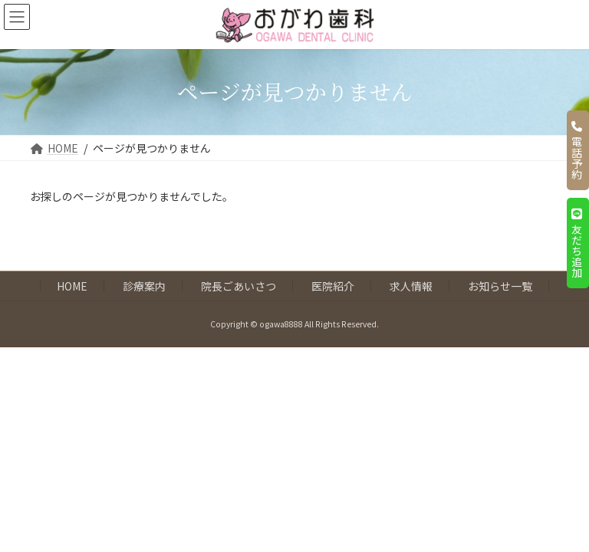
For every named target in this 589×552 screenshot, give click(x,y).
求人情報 (411, 286)
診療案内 (144, 286)
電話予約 (576, 150)
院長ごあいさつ (238, 286)
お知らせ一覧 (500, 286)
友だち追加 (576, 243)
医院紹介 (332, 286)
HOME (72, 286)
